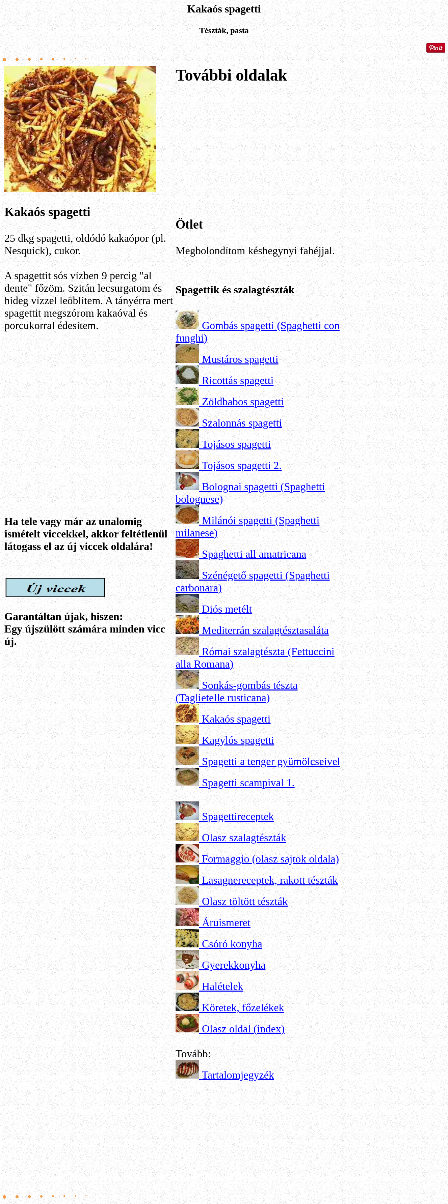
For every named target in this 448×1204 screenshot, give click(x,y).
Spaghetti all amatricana (254, 554)
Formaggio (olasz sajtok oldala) (270, 859)
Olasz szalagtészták (244, 837)
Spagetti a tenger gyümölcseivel (271, 761)
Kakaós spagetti (236, 719)
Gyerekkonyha (233, 965)
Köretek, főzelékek (243, 1007)
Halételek (222, 986)
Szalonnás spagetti (242, 423)
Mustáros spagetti (240, 359)
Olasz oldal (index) (243, 1029)
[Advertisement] (88, 404)
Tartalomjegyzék (238, 1075)
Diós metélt (227, 609)
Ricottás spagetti (237, 380)
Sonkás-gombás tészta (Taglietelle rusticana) (237, 691)
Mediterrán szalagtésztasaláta (265, 630)
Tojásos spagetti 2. (242, 465)
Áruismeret (226, 922)
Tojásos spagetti (236, 444)
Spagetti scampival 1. (248, 782)
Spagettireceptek (238, 816)
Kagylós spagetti (238, 740)
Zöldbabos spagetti (243, 401)
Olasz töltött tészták (245, 901)
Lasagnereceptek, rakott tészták (270, 880)
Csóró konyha (232, 944)
